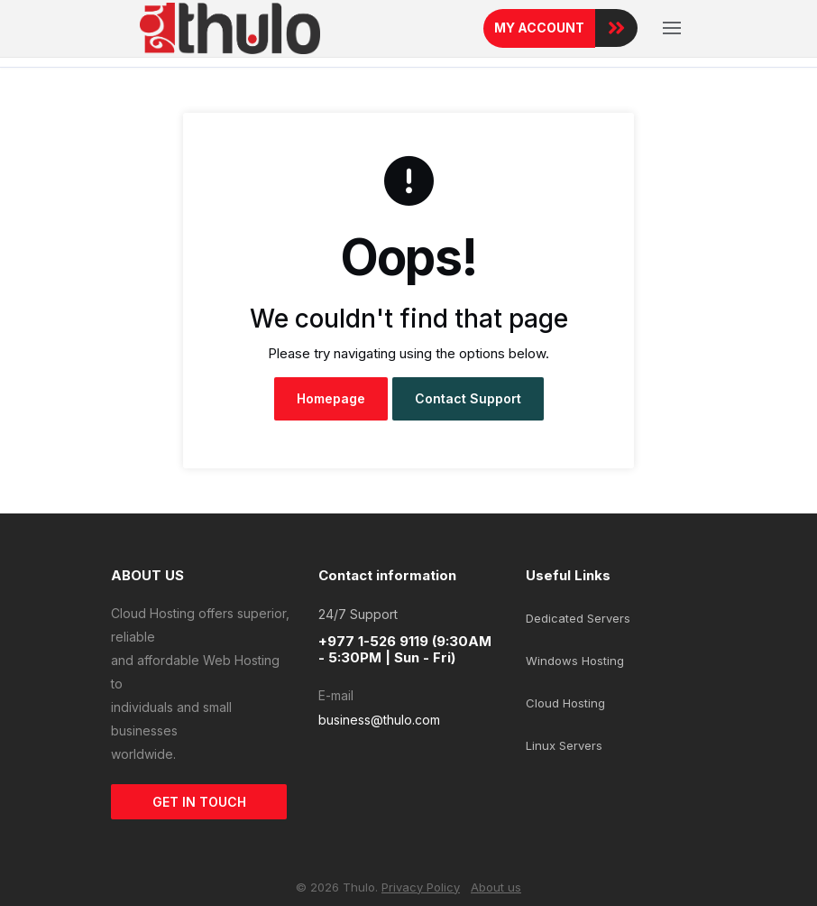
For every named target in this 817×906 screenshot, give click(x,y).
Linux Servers (564, 745)
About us (496, 887)
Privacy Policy (420, 887)
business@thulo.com (379, 719)
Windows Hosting (575, 660)
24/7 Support (358, 614)
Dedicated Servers (578, 618)
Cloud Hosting (565, 703)
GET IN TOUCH (199, 801)
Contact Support (468, 398)
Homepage (331, 398)
